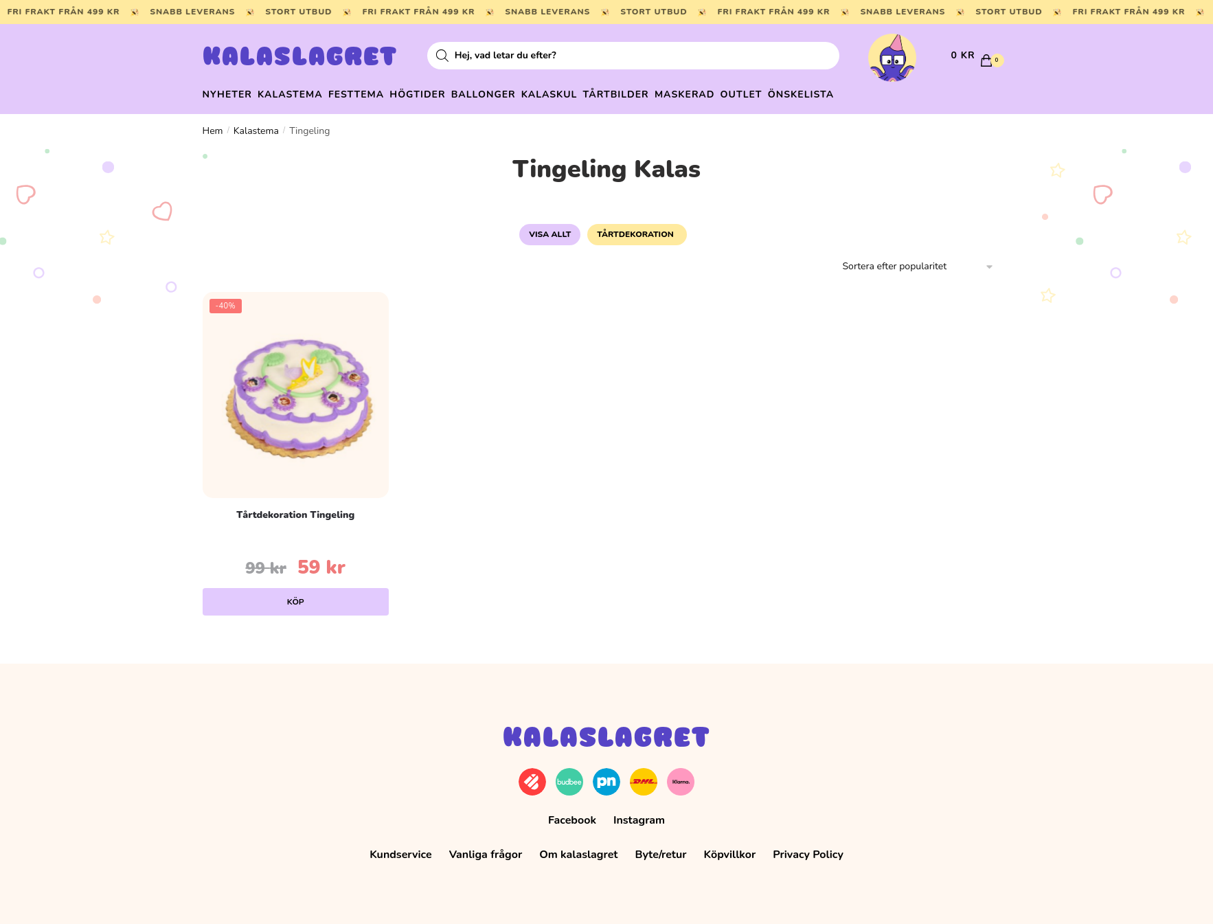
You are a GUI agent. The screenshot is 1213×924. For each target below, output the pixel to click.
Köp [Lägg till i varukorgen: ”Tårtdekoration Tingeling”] (295, 594)
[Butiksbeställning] (919, 261)
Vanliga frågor (486, 848)
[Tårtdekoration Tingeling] (296, 388)
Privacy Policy (808, 848)
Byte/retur (660, 848)
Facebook (572, 814)
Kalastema (256, 124)
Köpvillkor (730, 848)
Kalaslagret (300, 58)
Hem (213, 124)
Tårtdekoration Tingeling (295, 508)
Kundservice (401, 848)
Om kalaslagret (578, 848)
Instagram (639, 814)
